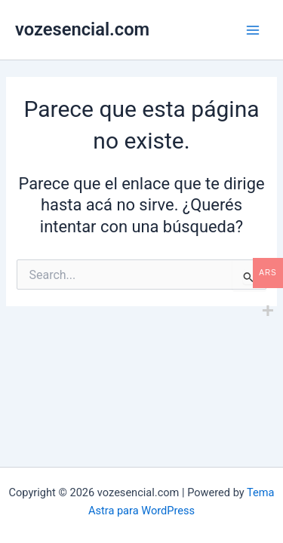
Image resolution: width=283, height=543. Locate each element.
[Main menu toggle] (253, 29)
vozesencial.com (82, 29)
